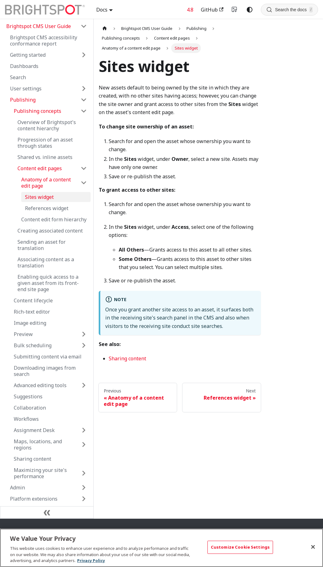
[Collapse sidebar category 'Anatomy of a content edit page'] (84, 183)
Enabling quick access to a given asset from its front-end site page (48, 283)
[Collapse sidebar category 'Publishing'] (84, 100)
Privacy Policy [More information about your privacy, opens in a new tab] (91, 560)
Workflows (26, 419)
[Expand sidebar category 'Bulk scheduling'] (84, 345)
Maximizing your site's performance (40, 473)
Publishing (23, 99)
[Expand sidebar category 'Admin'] (84, 488)
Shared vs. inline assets (44, 157)
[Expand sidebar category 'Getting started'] (84, 55)
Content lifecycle (33, 300)
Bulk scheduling (33, 345)
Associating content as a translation (45, 262)
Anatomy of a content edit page (46, 182)
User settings (26, 88)
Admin (17, 487)
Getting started (28, 54)
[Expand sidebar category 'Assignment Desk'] (84, 430)
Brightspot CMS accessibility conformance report (43, 40)
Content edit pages (39, 168)
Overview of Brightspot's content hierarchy (46, 125)
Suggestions (28, 396)
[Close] (313, 547)
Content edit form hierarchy (54, 219)
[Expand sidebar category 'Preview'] (84, 334)
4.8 (190, 9)
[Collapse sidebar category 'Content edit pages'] (84, 168)
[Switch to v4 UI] (235, 10)
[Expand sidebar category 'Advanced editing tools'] (84, 385)
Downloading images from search (45, 370)
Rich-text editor (32, 311)
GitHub (212, 9)
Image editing (30, 323)
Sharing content (32, 458)
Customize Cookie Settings (240, 547)
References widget (46, 208)
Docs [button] (101, 9)
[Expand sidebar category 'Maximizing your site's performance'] (84, 473)
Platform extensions (33, 498)
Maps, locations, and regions (38, 444)
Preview (23, 334)
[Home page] (105, 28)
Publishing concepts (37, 111)
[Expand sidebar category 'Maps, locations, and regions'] (84, 444)
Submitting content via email (48, 356)
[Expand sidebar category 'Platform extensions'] (84, 499)
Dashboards (24, 66)
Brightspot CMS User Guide (38, 26)
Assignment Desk (34, 430)
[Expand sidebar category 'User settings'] (84, 89)
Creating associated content (50, 230)
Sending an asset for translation (41, 245)
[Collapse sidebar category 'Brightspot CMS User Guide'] (84, 26)
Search (18, 77)
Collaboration (30, 407)
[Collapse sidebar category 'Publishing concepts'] (84, 111)
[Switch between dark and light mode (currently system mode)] (250, 10)
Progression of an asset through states (45, 142)
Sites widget (39, 197)
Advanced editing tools (40, 385)
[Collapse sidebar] (47, 512)
